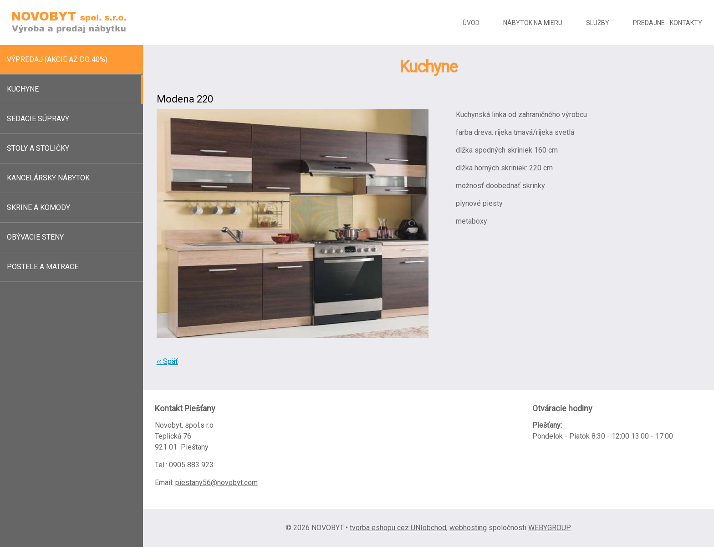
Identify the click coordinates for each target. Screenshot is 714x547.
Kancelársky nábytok (48, 178)
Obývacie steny (35, 237)
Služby (597, 22)
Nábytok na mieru (532, 22)
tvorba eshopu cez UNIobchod (398, 527)
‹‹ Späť (167, 361)
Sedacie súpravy (38, 118)
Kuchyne (23, 89)
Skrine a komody (38, 207)
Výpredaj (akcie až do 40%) (57, 59)
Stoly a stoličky (38, 148)
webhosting (468, 527)
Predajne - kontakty (667, 22)
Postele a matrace (42, 266)
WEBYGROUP (549, 527)
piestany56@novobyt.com (216, 482)
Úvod (471, 22)
